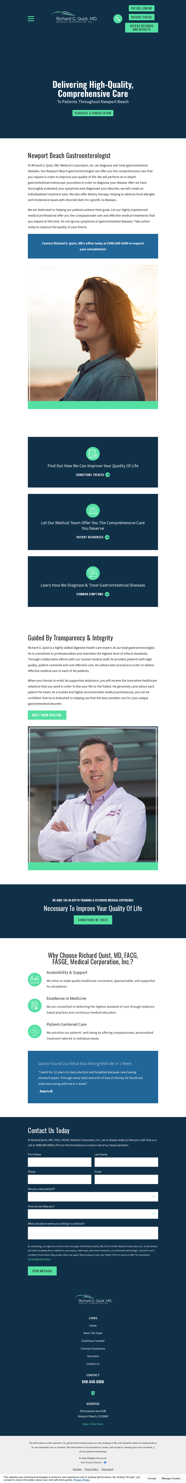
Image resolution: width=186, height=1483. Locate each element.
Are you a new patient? (41, 1189)
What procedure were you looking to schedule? (56, 1223)
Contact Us (93, 1364)
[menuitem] (77, 1469)
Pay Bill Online (141, 8)
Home (93, 1325)
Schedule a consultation (93, 113)
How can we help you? (41, 1206)
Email (98, 1171)
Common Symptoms (93, 1348)
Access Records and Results (141, 27)
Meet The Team (93, 1333)
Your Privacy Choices (93, 1462)
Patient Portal (141, 17)
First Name (34, 1154)
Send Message (42, 1271)
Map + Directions (93, 1424)
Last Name (101, 1154)
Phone (32, 1171)
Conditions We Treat (93, 920)
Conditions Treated (92, 1341)
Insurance (93, 1356)
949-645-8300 (93, 1381)
